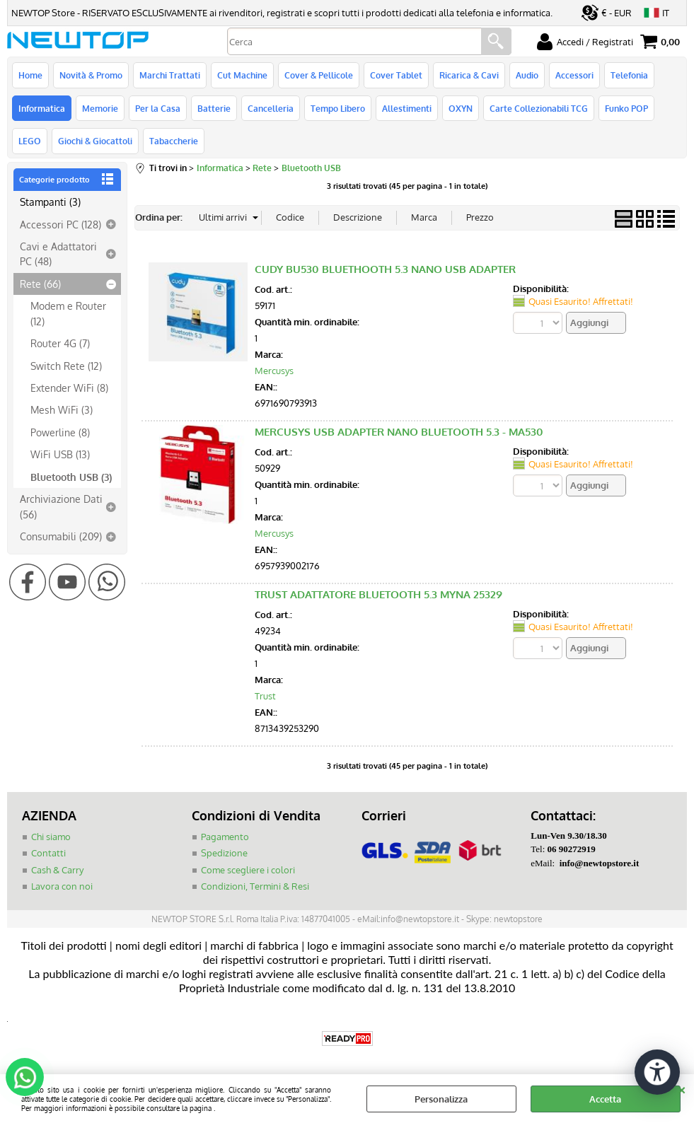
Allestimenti (407, 108)
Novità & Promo (90, 75)
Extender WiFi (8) (69, 387)
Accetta (605, 1099)
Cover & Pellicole (318, 75)
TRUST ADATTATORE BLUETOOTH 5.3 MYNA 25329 (378, 594)
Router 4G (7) (60, 343)
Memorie (100, 108)
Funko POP (626, 108)
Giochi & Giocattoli (95, 140)
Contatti (48, 853)
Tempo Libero (338, 108)
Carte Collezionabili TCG (539, 108)
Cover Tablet (396, 75)
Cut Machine (242, 75)
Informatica (41, 108)
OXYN (461, 108)
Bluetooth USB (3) (71, 476)
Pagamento (225, 836)
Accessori (574, 75)
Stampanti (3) (50, 201)
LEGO (29, 140)
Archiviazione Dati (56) (61, 506)
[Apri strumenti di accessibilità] (657, 1072)
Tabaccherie (173, 140)
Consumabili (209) (61, 536)
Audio (527, 75)
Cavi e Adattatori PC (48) (58, 253)
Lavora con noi (62, 886)
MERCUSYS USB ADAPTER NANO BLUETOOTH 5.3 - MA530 (399, 431)
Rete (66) (40, 283)
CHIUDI (681, 1088)
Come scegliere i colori (248, 869)
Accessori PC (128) (60, 224)
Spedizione (224, 853)
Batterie (214, 108)
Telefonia (629, 75)
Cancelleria (271, 108)
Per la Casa (157, 108)
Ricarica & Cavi (469, 75)
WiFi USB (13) (60, 454)
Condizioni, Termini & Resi (255, 886)
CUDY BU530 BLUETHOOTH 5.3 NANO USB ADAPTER (385, 269)
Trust (265, 696)
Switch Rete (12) (66, 365)
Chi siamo (51, 836)
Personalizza (441, 1099)
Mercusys (274, 370)
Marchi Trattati (169, 75)
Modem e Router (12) (68, 313)
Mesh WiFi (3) (61, 409)
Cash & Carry (57, 869)
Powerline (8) (60, 432)
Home (30, 75)
